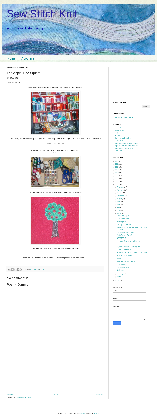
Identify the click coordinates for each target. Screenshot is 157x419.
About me (27, 58)
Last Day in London (123, 244)
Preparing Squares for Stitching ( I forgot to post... (133, 252)
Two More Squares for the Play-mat (128, 241)
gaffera (82, 413)
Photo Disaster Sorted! (124, 235)
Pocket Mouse (119, 130)
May (118, 207)
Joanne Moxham (120, 128)
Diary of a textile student (123, 138)
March (119, 213)
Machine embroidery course (124, 117)
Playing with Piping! (123, 267)
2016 (117, 179)
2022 (117, 161)
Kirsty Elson (119, 140)
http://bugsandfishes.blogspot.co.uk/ (127, 143)
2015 (117, 181)
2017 (117, 176)
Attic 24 (117, 135)
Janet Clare (118, 151)
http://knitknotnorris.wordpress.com (126, 146)
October (120, 193)
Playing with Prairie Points (125, 232)
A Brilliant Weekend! (123, 219)
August (119, 199)
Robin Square (121, 222)
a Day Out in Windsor (124, 250)
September (121, 196)
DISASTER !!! (121, 238)
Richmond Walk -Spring (124, 255)
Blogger (96, 413)
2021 (117, 164)
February (120, 274)
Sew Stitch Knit (42, 14)
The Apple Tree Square (124, 225)
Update (119, 258)
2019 (117, 170)
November (120, 190)
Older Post (99, 394)
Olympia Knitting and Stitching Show (129, 247)
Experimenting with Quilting (126, 261)
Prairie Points (121, 264)
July (118, 201)
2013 (117, 280)
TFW (116, 133)
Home (11, 58)
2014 (117, 184)
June (119, 204)
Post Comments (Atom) (23, 398)
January (120, 277)
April (118, 210)
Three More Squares (123, 216)
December (120, 187)
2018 (117, 173)
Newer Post (11, 394)
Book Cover (120, 270)
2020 (117, 167)
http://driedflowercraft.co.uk (124, 148)
